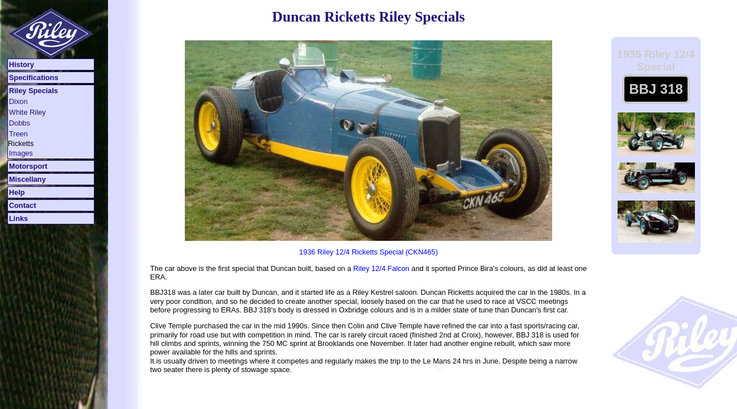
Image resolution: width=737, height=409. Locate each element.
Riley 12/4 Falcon (381, 268)
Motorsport (28, 166)
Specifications (34, 77)
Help (17, 192)
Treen (18, 134)
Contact (22, 205)
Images (21, 153)
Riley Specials (33, 90)
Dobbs (19, 123)
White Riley (27, 112)
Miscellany (27, 179)
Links (18, 218)
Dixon (18, 101)
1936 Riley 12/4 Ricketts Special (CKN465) (368, 252)
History (21, 64)
